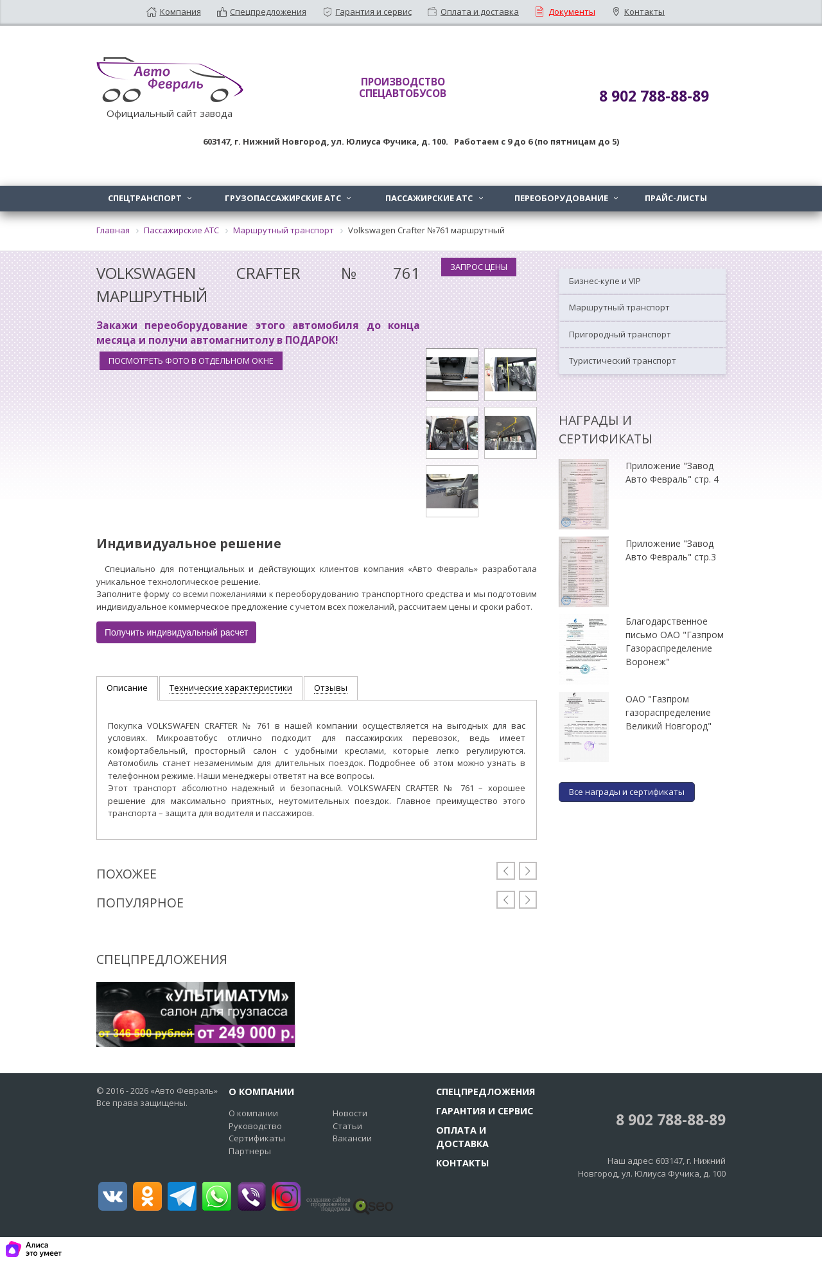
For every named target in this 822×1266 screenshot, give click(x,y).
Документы (571, 11)
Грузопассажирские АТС (289, 198)
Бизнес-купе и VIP (605, 281)
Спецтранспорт (151, 198)
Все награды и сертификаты (627, 792)
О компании (253, 1113)
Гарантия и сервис (374, 11)
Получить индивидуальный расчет (176, 632)
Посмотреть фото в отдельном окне (191, 360)
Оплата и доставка (480, 11)
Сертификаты (257, 1138)
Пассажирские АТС (435, 198)
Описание (127, 687)
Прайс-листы (676, 198)
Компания (180, 11)
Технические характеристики (231, 687)
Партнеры (250, 1151)
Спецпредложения (268, 11)
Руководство (255, 1126)
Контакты (644, 11)
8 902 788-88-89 (669, 1120)
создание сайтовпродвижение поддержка (328, 1204)
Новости (350, 1113)
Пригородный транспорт (620, 334)
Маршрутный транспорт (619, 307)
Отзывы (330, 687)
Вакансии (352, 1138)
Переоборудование (567, 198)
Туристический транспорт (622, 360)
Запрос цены (478, 266)
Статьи (347, 1126)
